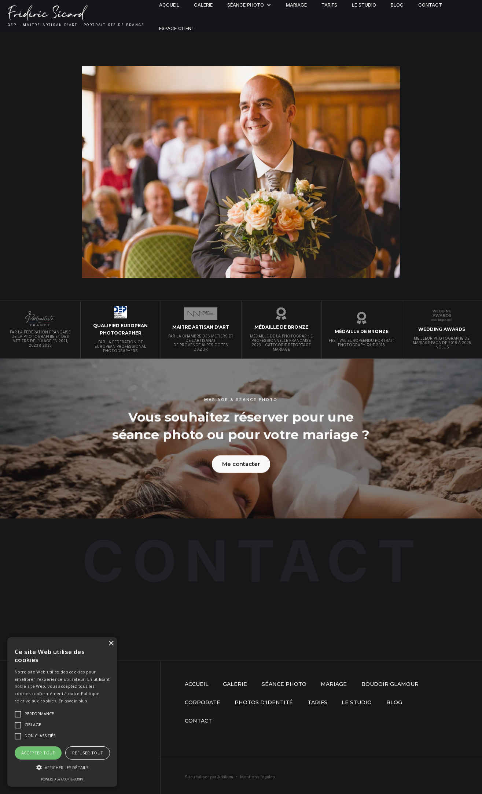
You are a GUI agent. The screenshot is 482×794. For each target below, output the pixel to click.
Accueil (197, 684)
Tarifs (317, 702)
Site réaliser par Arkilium (209, 776)
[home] (75, 16)
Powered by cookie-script (62, 779)
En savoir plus (73, 700)
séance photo (284, 684)
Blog (394, 702)
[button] (62, 767)
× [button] (111, 643)
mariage (334, 684)
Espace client (177, 28)
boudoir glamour (390, 684)
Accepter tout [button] (38, 753)
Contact (198, 720)
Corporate (202, 702)
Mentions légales (257, 776)
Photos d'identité (264, 702)
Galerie (235, 684)
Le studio (357, 702)
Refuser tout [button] (87, 753)
